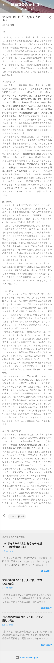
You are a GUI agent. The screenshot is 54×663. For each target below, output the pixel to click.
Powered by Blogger (27, 657)
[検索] (50, 5)
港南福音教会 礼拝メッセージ (27, 6)
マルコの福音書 (16, 516)
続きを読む (46, 571)
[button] (50, 18)
